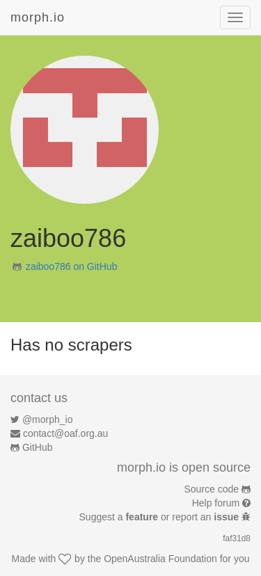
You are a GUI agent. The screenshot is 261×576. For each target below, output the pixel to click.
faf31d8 (237, 538)
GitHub (37, 447)
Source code (211, 489)
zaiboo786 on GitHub (72, 266)
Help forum (215, 503)
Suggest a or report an (160, 516)
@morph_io (47, 419)
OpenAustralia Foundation (160, 558)
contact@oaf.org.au (65, 433)
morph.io (37, 17)
